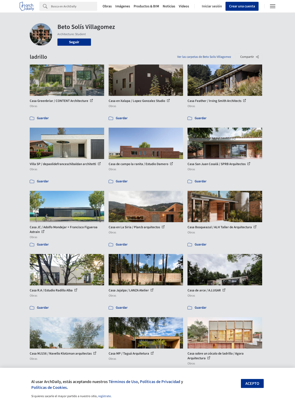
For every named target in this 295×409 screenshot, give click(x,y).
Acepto (252, 383)
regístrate (104, 396)
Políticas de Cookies (49, 387)
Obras (107, 6)
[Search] (74, 6)
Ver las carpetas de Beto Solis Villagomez (204, 56)
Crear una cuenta (242, 6)
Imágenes (122, 6)
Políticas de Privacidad (160, 382)
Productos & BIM (146, 6)
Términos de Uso (123, 382)
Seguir (74, 42)
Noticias (169, 6)
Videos (184, 6)
